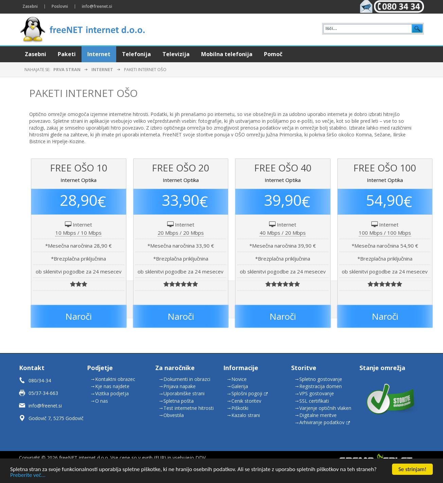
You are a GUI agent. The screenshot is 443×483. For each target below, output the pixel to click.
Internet (102, 69)
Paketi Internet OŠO (83, 93)
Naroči (78, 316)
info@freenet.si (45, 405)
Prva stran (67, 69)
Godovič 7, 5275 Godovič (56, 418)
